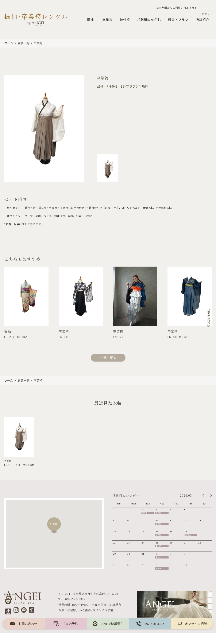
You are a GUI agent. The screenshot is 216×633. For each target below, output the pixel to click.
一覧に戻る (108, 357)
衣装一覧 (23, 43)
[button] (54, 525)
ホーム (8, 43)
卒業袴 (38, 43)
